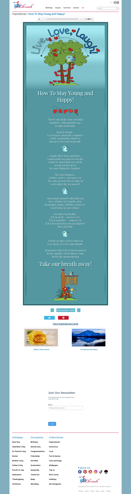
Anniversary (36, 447)
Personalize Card (65, 310)
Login (111, 2)
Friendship (35, 456)
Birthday (49, 8)
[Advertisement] (65, 368)
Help (102, 491)
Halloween (16, 475)
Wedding (34, 484)
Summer (67, 8)
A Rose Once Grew (41, 349)
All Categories (55, 484)
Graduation (36, 465)
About (92, 491)
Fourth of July (18, 470)
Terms (87, 491)
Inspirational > (20, 13)
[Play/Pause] (39, 19)
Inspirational (54, 442)
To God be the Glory (89, 349)
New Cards (54, 475)
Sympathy (35, 470)
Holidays (52, 479)
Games (76, 8)
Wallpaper (53, 465)
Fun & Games (54, 456)
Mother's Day (17, 461)
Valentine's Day (18, 447)
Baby (33, 479)
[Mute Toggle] (85, 19)
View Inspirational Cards (65, 323)
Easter (15, 456)
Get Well (34, 461)
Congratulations (38, 451)
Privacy (81, 491)
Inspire (58, 8)
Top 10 (52, 470)
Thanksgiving (18, 479)
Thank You (35, 475)
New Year (16, 442)
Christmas (16, 484)
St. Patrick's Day (19, 451)
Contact (108, 491)
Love (51, 451)
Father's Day (17, 465)
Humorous (53, 447)
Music (98, 491)
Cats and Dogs (55, 461)
